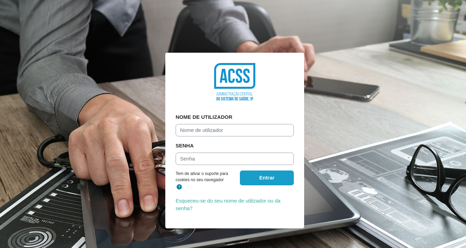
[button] (179, 187)
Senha (185, 145)
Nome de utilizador (204, 117)
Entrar (266, 177)
